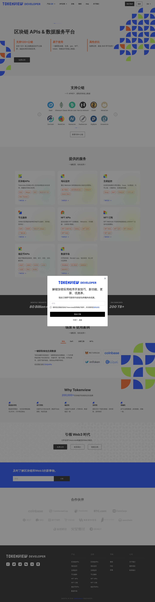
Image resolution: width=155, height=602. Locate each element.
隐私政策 (96, 307)
